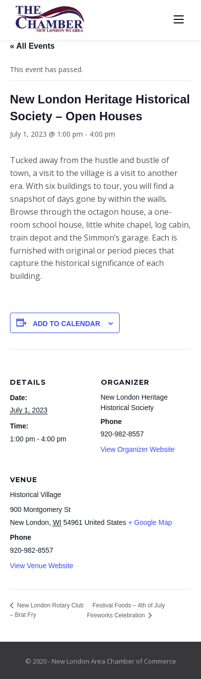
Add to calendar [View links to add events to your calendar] (66, 324)
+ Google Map (150, 522)
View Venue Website (41, 566)
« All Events (32, 46)
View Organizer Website (138, 449)
